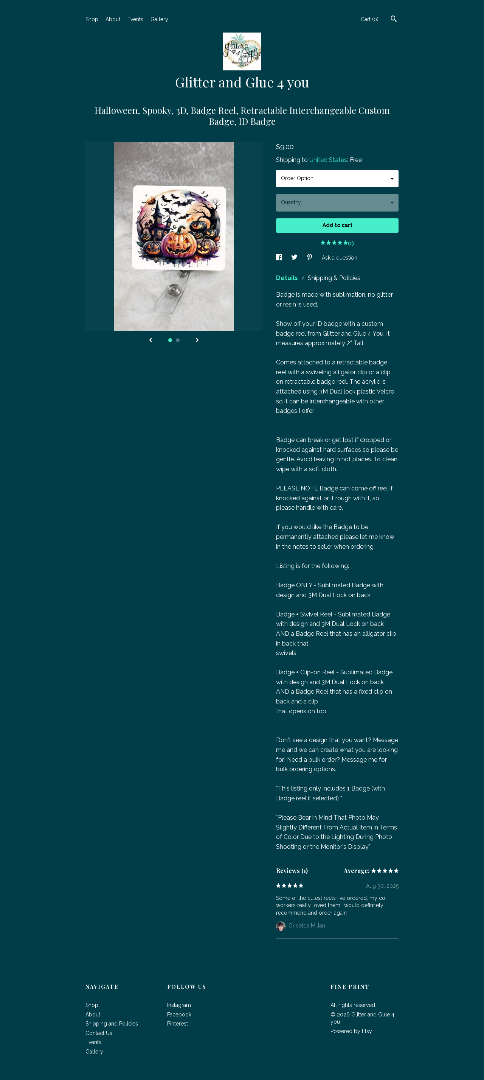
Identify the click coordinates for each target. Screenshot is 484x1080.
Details (287, 278)
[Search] (394, 20)
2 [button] (178, 340)
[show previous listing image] (150, 340)
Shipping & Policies (334, 278)
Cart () (370, 19)
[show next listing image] (197, 340)
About (112, 19)
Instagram (179, 1005)
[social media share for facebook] (280, 258)
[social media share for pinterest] (310, 258)
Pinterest (177, 1024)
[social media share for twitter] (295, 258)
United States (328, 159)
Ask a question (339, 258)
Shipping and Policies (111, 1024)
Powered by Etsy (351, 1031)
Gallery (159, 19)
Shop (91, 19)
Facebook (179, 1015)
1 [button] (170, 340)
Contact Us (98, 1033)
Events (135, 19)
